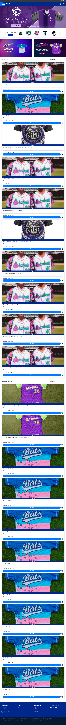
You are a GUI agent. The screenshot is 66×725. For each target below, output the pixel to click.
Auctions (35, 4)
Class (24, 4)
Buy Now (40, 4)
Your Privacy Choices (5, 710)
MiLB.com (36, 707)
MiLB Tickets (36, 711)
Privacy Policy (4, 708)
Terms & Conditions (5, 711)
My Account (19, 708)
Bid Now (32, 91)
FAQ (2, 712)
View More (52, 59)
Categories (29, 4)
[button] (5, 17)
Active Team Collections (16, 4)
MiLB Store (36, 708)
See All (10, 34)
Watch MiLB (36, 710)
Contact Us (3, 707)
